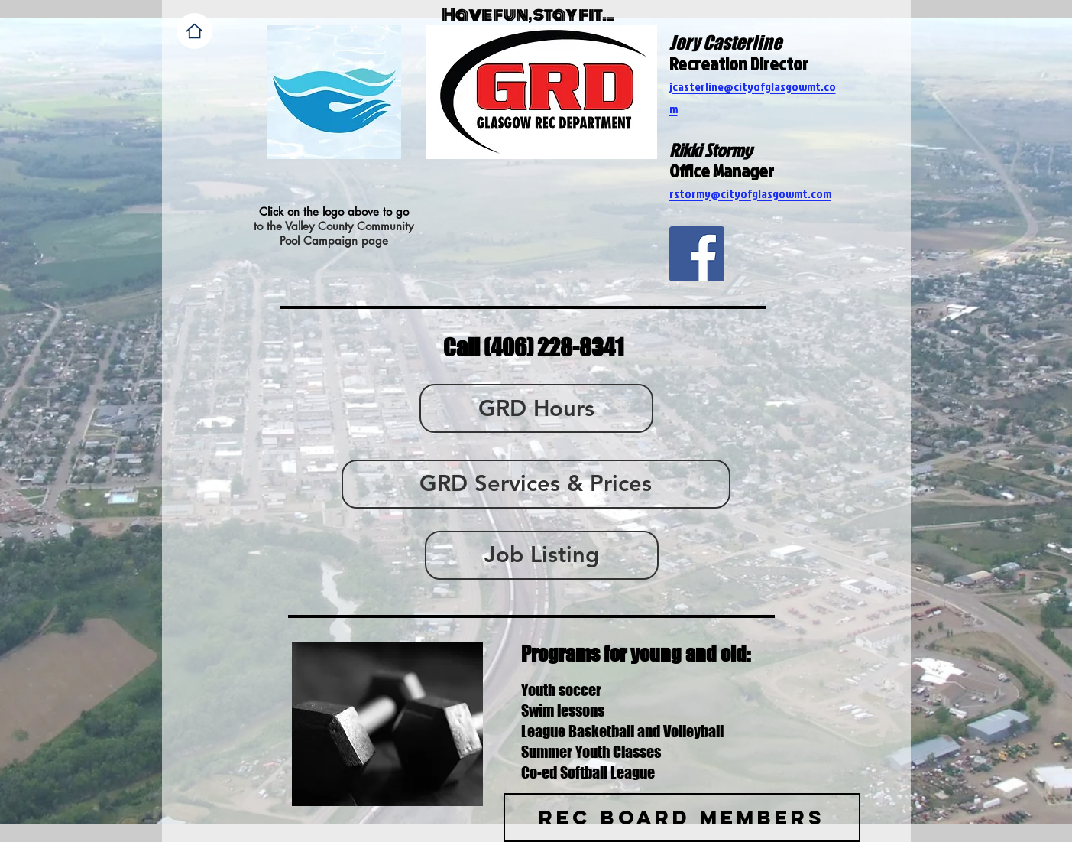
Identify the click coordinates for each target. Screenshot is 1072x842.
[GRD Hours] (536, 408)
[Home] (194, 31)
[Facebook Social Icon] (696, 253)
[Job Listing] (542, 555)
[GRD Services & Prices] (536, 484)
